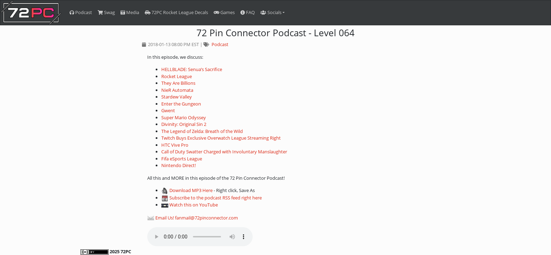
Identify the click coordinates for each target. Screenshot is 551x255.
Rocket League (176, 76)
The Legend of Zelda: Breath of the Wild (202, 131)
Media (130, 12)
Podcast (81, 12)
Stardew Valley (176, 97)
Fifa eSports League (181, 158)
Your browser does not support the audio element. (200, 236)
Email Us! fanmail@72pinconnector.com (196, 218)
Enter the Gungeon (181, 104)
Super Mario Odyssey (183, 117)
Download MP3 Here (191, 190)
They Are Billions (178, 83)
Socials (270, 12)
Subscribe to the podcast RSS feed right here (215, 198)
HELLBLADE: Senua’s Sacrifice (191, 69)
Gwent (168, 110)
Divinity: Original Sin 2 (183, 124)
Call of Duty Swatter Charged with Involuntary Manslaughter (224, 151)
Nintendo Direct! (178, 165)
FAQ (247, 12)
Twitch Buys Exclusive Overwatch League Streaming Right (221, 138)
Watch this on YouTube (193, 205)
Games (224, 12)
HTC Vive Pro (174, 145)
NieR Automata (177, 90)
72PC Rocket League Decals (176, 12)
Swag (106, 12)
